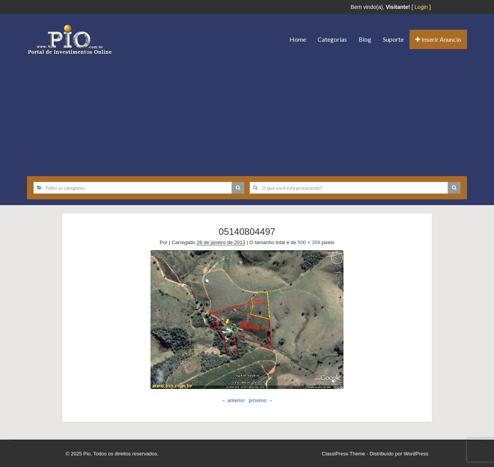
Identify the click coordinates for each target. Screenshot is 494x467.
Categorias (332, 39)
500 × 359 (309, 242)
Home (297, 39)
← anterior (233, 400)
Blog (365, 39)
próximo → (261, 400)
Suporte (393, 39)
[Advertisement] (247, 112)
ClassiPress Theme (343, 454)
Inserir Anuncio (438, 39)
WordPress (416, 454)
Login (421, 7)
